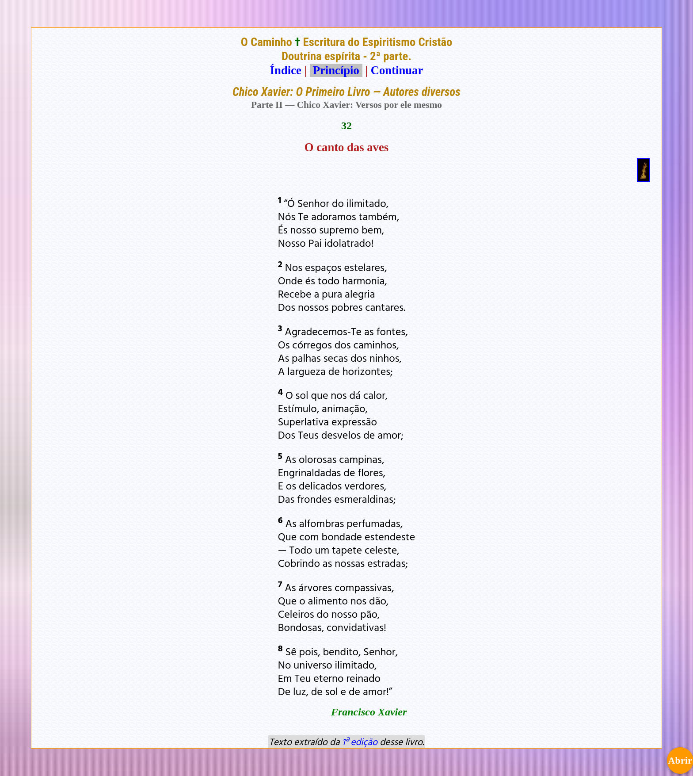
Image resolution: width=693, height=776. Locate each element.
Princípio (336, 70)
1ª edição (359, 741)
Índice (285, 70)
